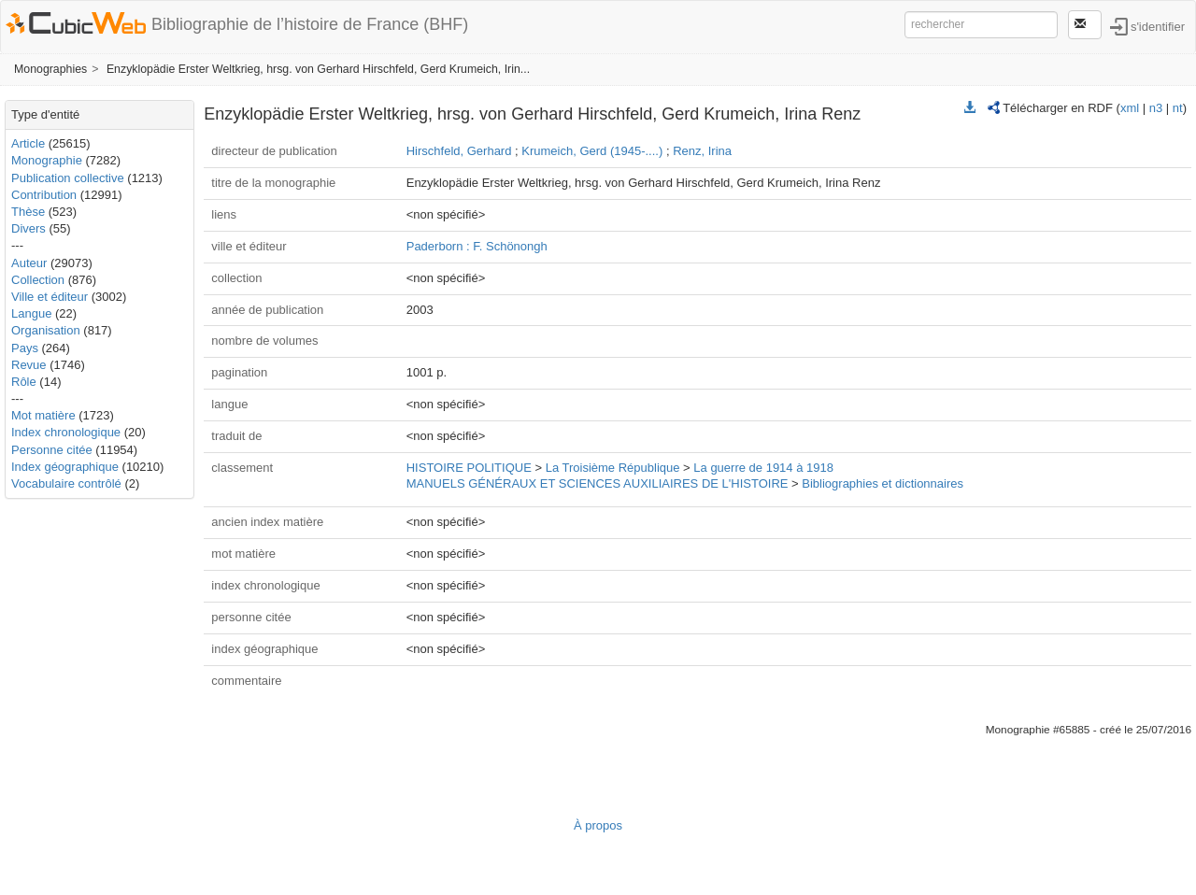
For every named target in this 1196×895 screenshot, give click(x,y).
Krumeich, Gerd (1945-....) (591, 151)
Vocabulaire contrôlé (66, 483)
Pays (24, 348)
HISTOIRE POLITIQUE (469, 468)
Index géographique (65, 467)
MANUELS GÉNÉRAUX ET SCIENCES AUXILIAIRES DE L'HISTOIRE (597, 483)
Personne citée (52, 450)
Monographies (50, 69)
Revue (29, 365)
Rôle (23, 382)
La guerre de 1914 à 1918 (763, 468)
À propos (598, 825)
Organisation (45, 330)
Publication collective (67, 178)
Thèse (28, 212)
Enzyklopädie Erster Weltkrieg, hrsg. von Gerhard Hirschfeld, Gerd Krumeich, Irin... (318, 69)
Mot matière (43, 415)
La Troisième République (613, 468)
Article (28, 143)
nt (1178, 108)
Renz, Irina (702, 151)
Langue (31, 313)
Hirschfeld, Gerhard (459, 151)
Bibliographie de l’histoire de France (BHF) (309, 24)
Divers (28, 228)
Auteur (29, 263)
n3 (1155, 108)
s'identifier (1158, 26)
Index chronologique (66, 432)
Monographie (46, 160)
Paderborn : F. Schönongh (477, 246)
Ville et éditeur (51, 297)
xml (1129, 108)
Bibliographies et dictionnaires (882, 483)
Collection (37, 280)
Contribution (44, 195)
